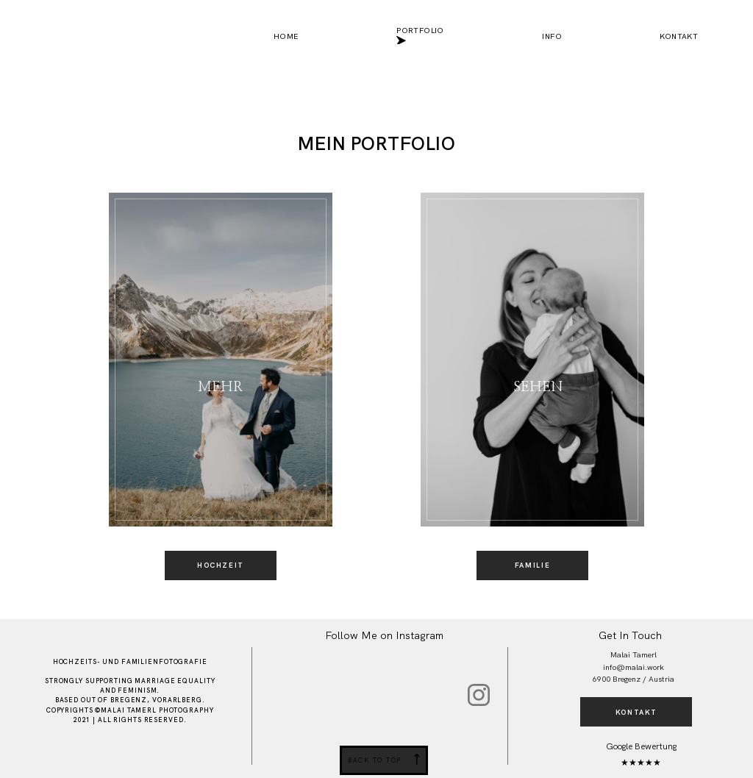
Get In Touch (630, 635)
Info (552, 36)
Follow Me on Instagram (384, 635)
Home (286, 36)
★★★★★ (641, 762)
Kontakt (679, 36)
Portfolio (420, 36)
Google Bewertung (641, 746)
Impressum (197, 754)
